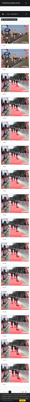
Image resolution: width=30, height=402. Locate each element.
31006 (4, 263)
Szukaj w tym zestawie (9, 19)
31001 (4, 142)
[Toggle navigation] (26, 3)
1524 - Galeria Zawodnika (13, 14)
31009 (4, 336)
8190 (4, 69)
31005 (4, 239)
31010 (4, 360)
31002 (4, 166)
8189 (4, 45)
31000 (4, 118)
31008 (4, 311)
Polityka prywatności (7, 400)
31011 (4, 384)
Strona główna (3, 14)
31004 (4, 215)
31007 (4, 287)
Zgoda (22, 400)
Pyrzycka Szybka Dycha (11, 3)
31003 (4, 190)
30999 (4, 94)
